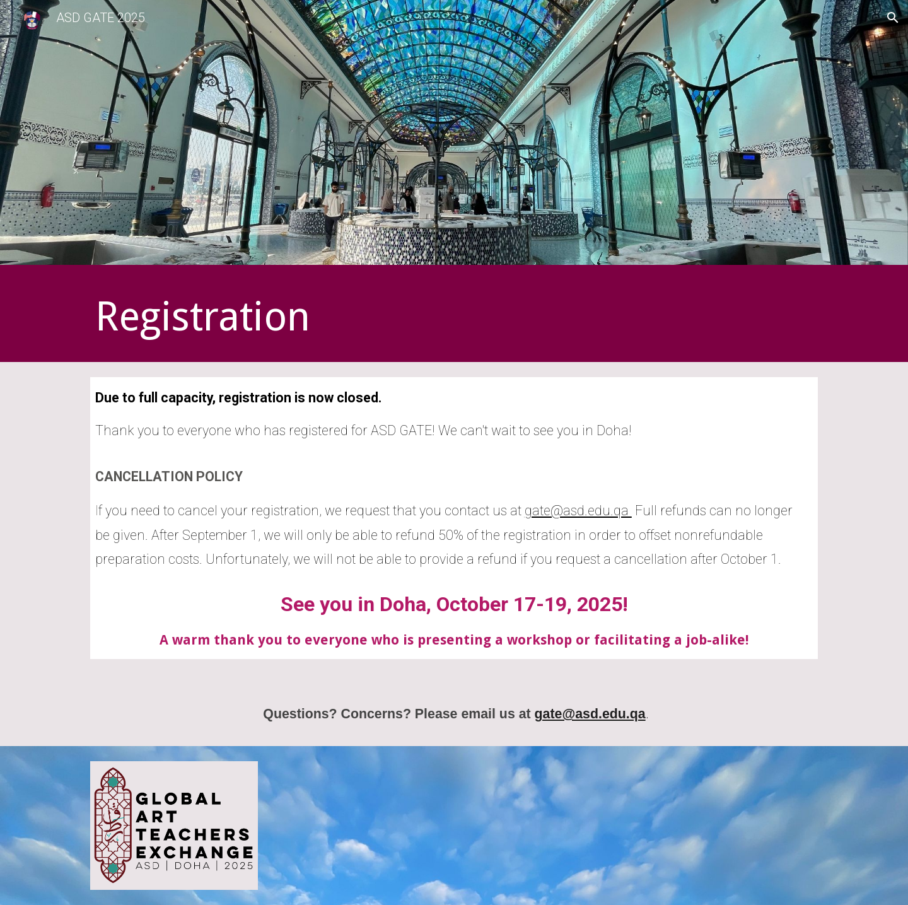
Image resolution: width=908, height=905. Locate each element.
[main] (329, 316)
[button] (893, 18)
